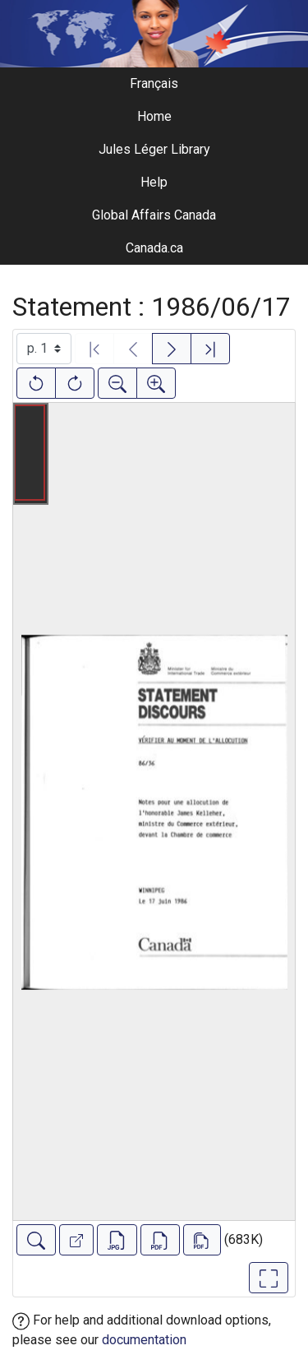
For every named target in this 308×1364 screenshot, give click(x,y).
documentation (144, 1340)
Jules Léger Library (154, 149)
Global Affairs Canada (154, 215)
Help (154, 182)
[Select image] (43, 348)
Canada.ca (154, 248)
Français (154, 83)
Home (154, 116)
